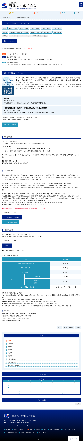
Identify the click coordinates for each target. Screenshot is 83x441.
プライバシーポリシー (69, 429)
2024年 (15, 28)
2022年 (26, 28)
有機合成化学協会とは (20, 429)
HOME (8, 429)
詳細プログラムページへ (10, 124)
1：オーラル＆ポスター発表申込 (12, 217)
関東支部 (26, 32)
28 (19, 391)
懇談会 (45, 36)
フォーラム (21, 36)
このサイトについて (11, 432)
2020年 (37, 28)
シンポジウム (13, 36)
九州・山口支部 (57, 32)
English (64, 13)
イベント (78, 327)
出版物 (38, 429)
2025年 (10, 28)
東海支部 (33, 32)
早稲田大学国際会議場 (13, 57)
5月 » (63, 393)
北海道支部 (12, 32)
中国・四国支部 (48, 32)
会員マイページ (39, 13)
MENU (81, 4)
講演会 (40, 36)
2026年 (4, 28)
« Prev (59, 327)
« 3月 (19, 393)
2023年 (21, 28)
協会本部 (5, 32)
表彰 (45, 429)
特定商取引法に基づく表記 (28, 432)
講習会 (34, 36)
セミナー (28, 36)
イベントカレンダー (10, 41)
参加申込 (7, 245)
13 (8, 387)
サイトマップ (42, 432)
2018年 (48, 28)
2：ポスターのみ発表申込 (10, 222)
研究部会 (5, 36)
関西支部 (39, 32)
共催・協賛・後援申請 (13, 365)
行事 (41, 336)
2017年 (54, 28)
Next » (65, 327)
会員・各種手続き (54, 429)
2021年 (32, 28)
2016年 (59, 28)
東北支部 (19, 32)
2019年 (43, 28)
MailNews (14, 13)
